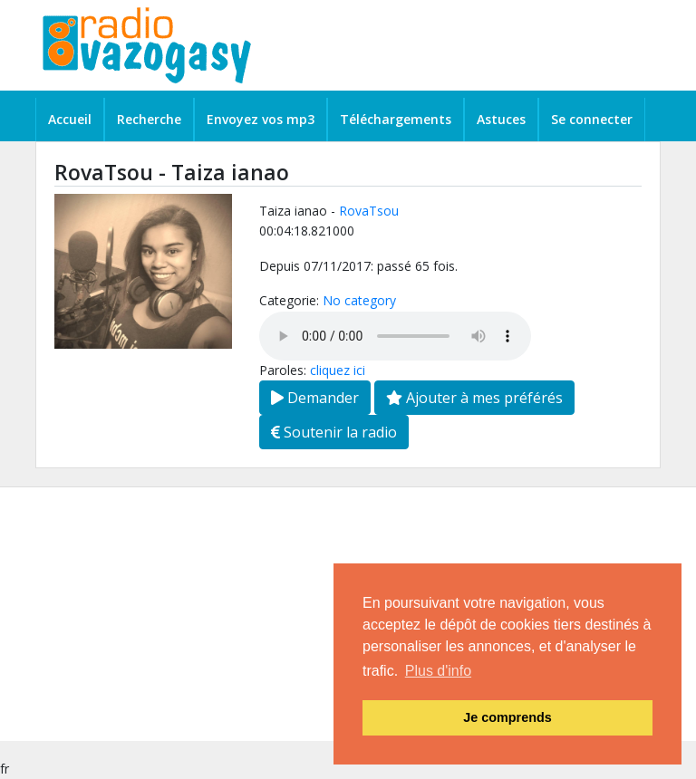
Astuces (501, 119)
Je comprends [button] (507, 717)
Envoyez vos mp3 (260, 119)
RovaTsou (369, 210)
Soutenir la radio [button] (334, 432)
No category (359, 300)
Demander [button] (315, 398)
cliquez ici (337, 370)
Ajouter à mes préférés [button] (474, 398)
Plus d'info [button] (438, 670)
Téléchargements (395, 119)
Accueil (70, 119)
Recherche (149, 119)
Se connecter (592, 119)
